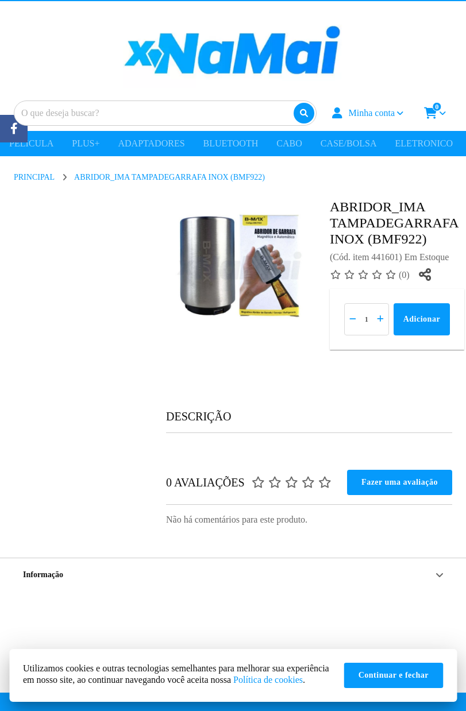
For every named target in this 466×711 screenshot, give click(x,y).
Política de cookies (268, 680)
